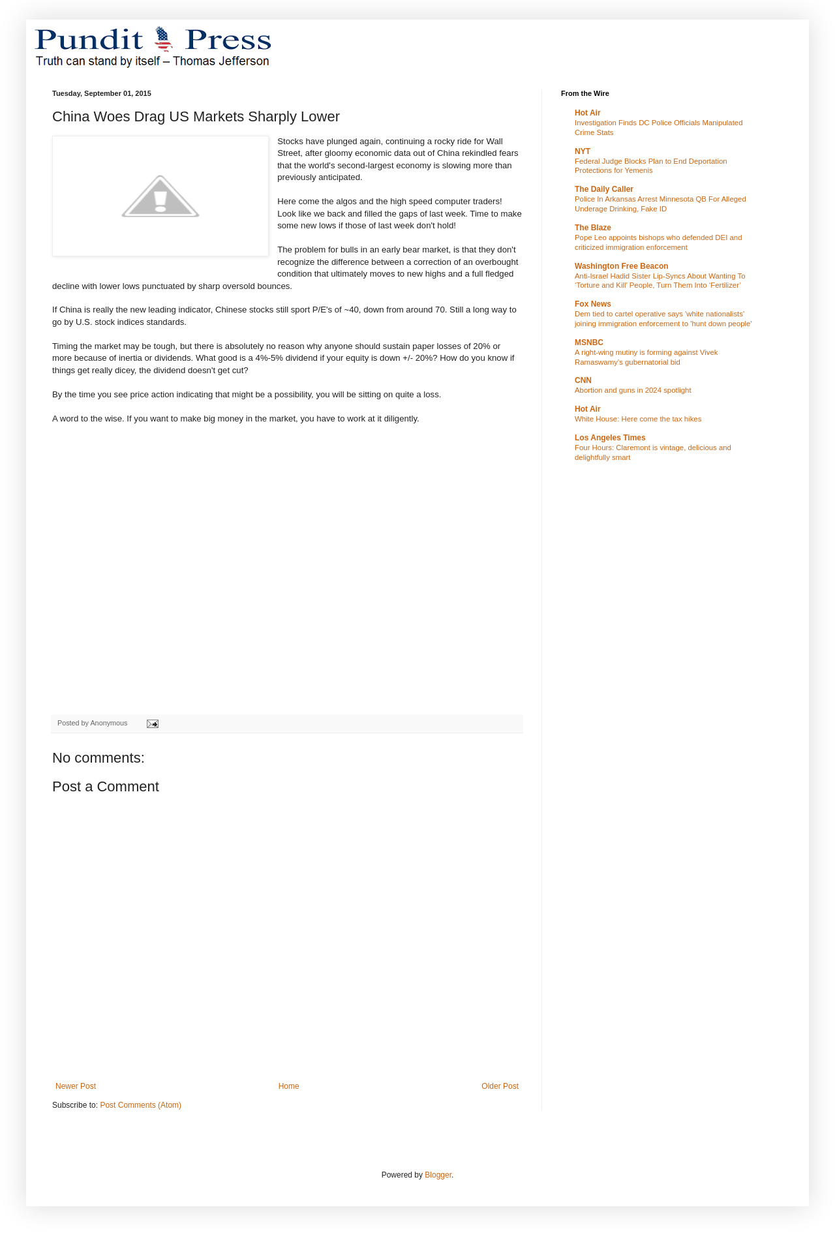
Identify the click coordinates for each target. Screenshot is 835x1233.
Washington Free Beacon (622, 266)
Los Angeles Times (610, 437)
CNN (583, 380)
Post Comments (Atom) (140, 1105)
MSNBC (589, 342)
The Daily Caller (604, 189)
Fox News (593, 304)
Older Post (500, 1086)
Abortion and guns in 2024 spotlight (633, 390)
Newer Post (75, 1086)
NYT (582, 151)
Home (289, 1086)
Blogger (438, 1175)
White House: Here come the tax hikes (638, 419)
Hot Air (588, 112)
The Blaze (593, 227)
